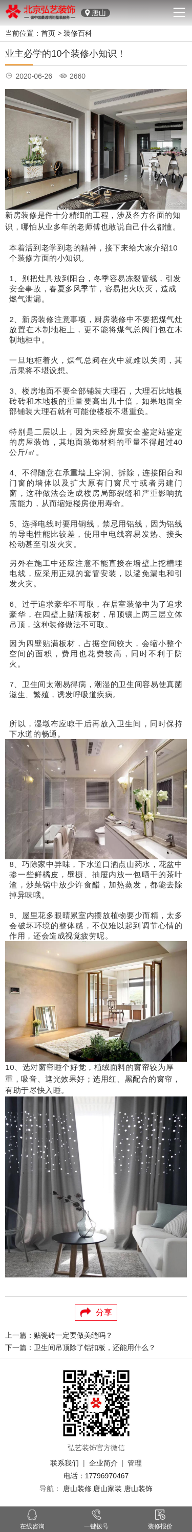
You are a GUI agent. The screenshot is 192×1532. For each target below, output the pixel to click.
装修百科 (77, 33)
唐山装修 (77, 1488)
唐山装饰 (138, 1488)
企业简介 (103, 1463)
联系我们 (64, 1463)
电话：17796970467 (96, 1476)
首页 (48, 33)
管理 (134, 1463)
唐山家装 (107, 1488)
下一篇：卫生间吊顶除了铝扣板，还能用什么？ (80, 1347)
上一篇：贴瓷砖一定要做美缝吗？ (59, 1335)
